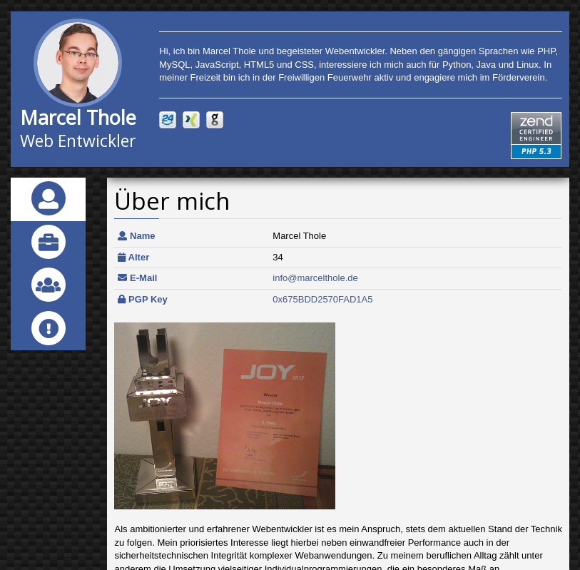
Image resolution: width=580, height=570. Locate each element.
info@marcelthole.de (315, 278)
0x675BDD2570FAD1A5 (322, 299)
